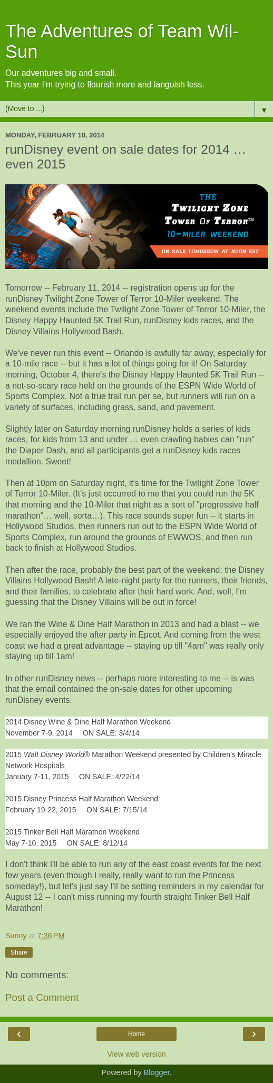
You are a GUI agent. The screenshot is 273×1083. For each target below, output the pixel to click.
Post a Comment (42, 997)
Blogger (157, 1072)
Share (19, 952)
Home (136, 1034)
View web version (136, 1054)
